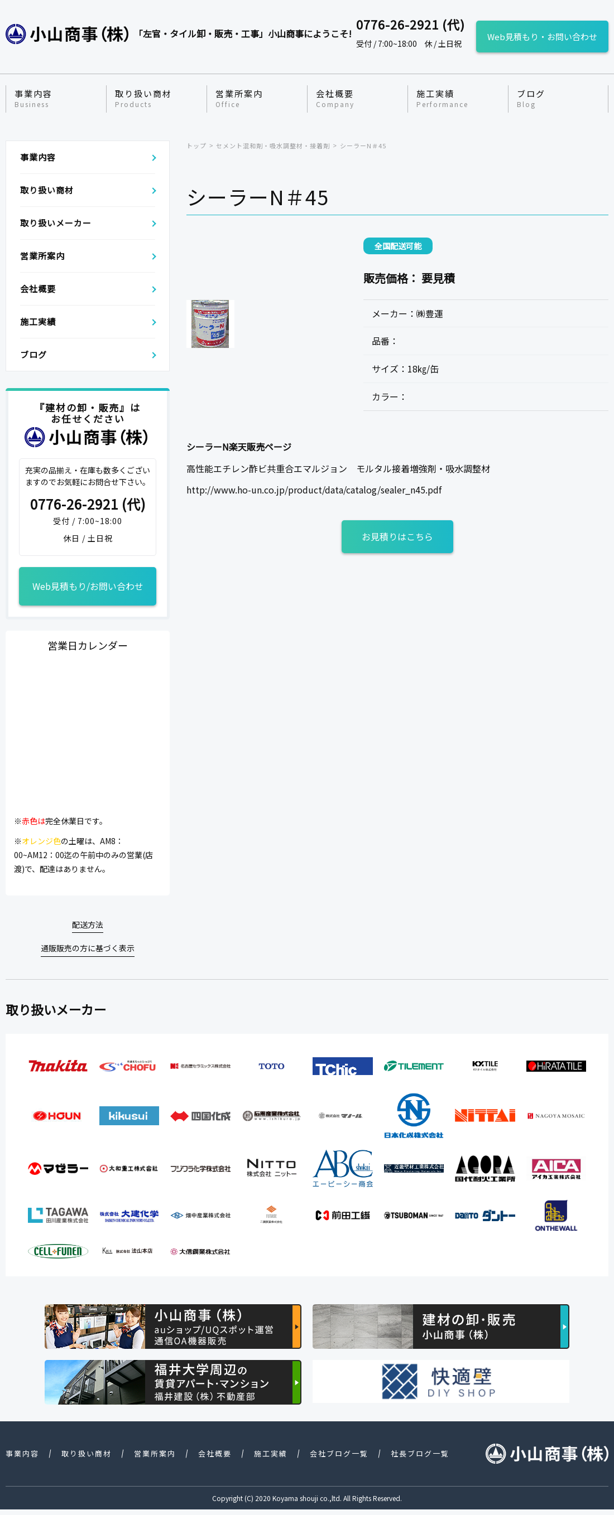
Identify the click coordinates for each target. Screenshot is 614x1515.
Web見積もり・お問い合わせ (542, 36)
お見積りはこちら (397, 536)
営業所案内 (239, 98)
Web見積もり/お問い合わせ (87, 586)
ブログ (531, 98)
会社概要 (335, 98)
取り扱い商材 (143, 98)
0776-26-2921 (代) (88, 504)
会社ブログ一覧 (339, 1453)
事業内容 (33, 98)
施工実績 (442, 98)
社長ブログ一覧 (420, 1453)
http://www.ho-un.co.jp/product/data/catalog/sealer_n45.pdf (314, 489)
